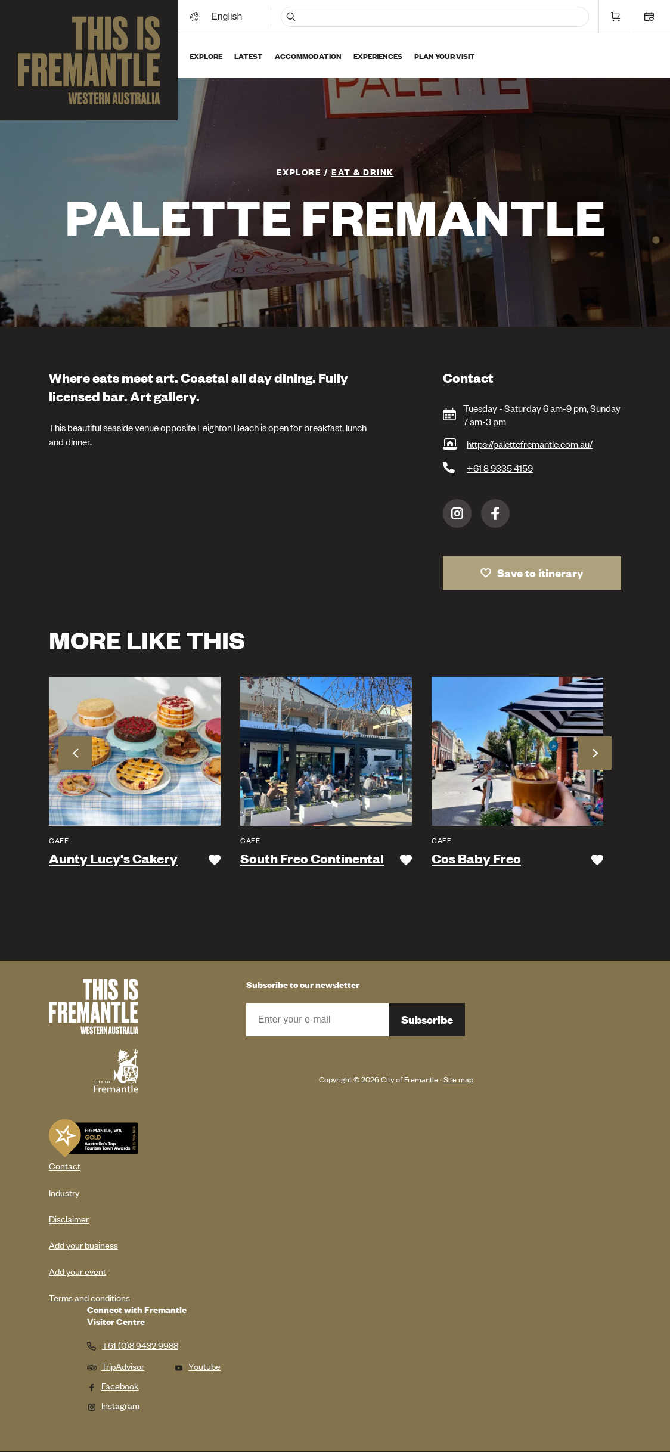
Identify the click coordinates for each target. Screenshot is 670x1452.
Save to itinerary (540, 572)
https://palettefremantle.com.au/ (530, 443)
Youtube (197, 1366)
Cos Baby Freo (476, 859)
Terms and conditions (89, 1297)
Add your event (77, 1271)
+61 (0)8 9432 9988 (140, 1345)
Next (595, 753)
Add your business (83, 1245)
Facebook (495, 513)
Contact (64, 1165)
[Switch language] (228, 16)
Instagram (457, 513)
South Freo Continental (312, 859)
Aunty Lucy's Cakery (113, 859)
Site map (458, 1079)
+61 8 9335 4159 (500, 467)
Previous (75, 753)
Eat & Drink (362, 171)
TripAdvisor (115, 1366)
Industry (64, 1192)
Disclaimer (69, 1218)
